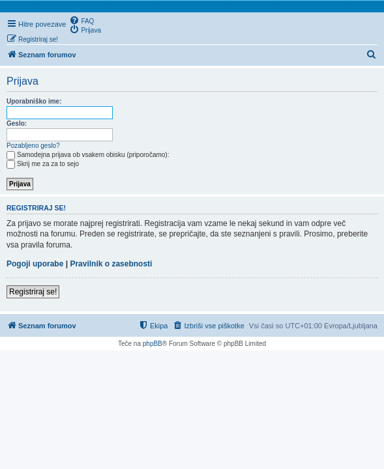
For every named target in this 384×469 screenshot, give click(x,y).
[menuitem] (81, 20)
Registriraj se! (33, 291)
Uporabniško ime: (34, 101)
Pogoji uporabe (35, 263)
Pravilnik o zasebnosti (111, 263)
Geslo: (17, 123)
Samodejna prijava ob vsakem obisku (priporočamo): (88, 154)
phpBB (152, 343)
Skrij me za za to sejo (43, 163)
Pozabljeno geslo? (33, 145)
